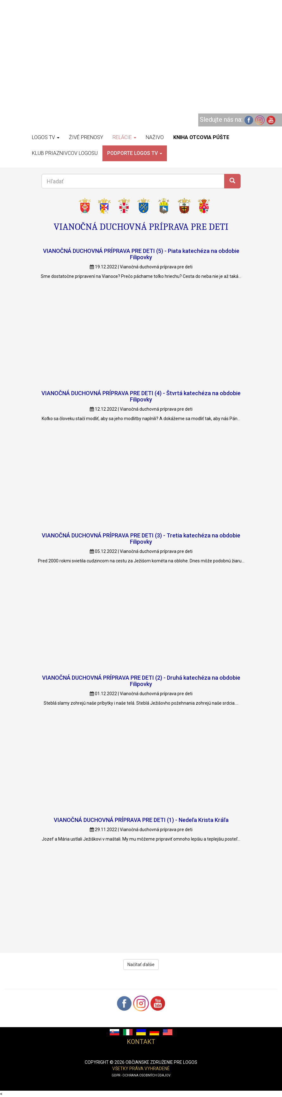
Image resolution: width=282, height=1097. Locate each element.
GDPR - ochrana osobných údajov (141, 1075)
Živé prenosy (86, 137)
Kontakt (141, 1041)
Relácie (124, 137)
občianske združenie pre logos (161, 1062)
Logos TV (45, 137)
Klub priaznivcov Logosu (65, 153)
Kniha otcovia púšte (201, 137)
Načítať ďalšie (141, 964)
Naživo (155, 137)
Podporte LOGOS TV (134, 153)
